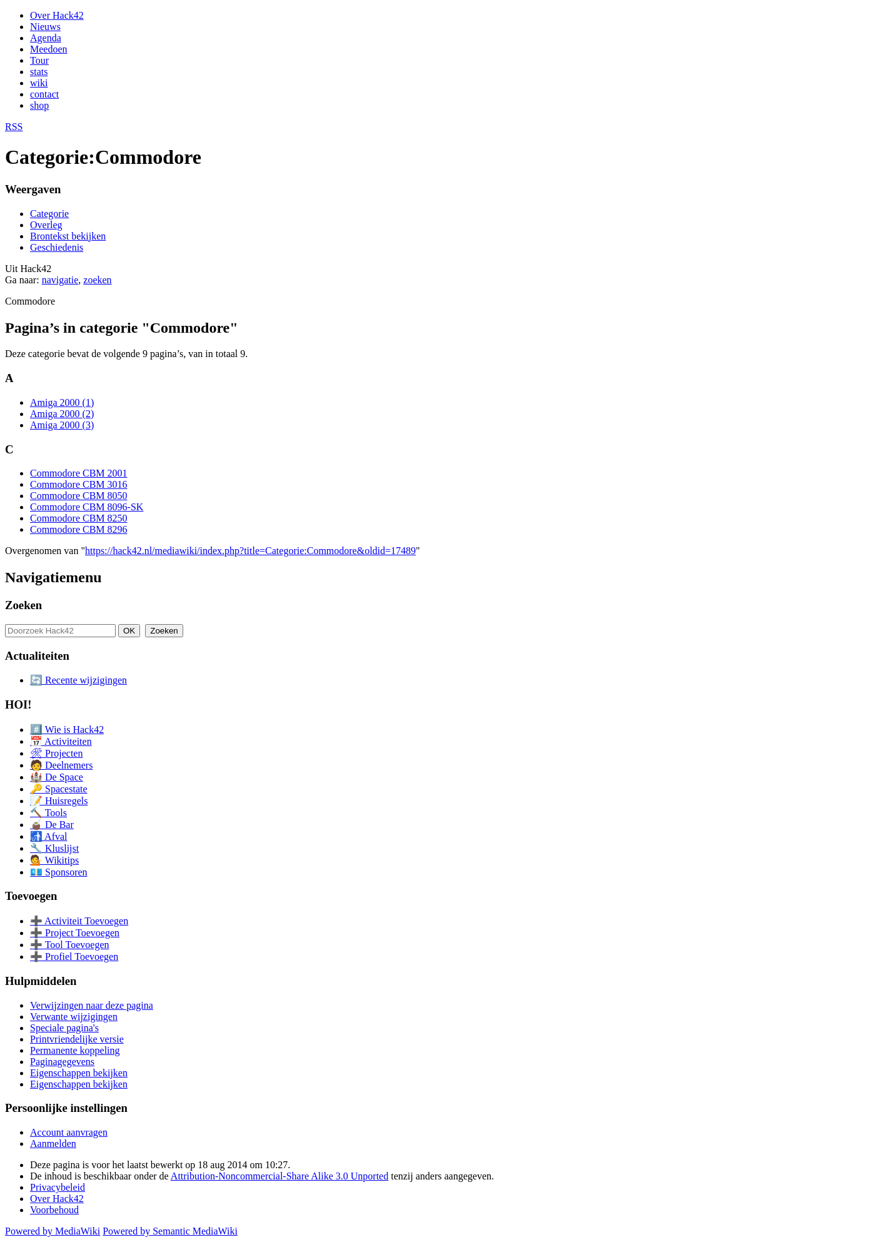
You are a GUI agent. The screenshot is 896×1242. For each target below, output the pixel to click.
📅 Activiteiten (61, 741)
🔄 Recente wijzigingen (78, 680)
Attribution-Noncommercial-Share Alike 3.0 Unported (279, 1176)
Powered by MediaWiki (52, 1231)
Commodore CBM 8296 (79, 529)
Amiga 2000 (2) (62, 413)
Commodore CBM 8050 (79, 495)
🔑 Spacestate (59, 789)
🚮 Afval (49, 836)
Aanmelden (53, 1143)
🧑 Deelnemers (61, 765)
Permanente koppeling (75, 1050)
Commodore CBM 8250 (79, 518)
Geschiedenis (56, 247)
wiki (39, 83)
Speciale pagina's (64, 1027)
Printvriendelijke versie (77, 1039)
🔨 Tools (48, 812)
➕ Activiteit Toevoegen (79, 921)
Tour (39, 60)
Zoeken (23, 605)
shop (39, 105)
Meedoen (49, 49)
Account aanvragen (69, 1132)
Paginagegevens (62, 1061)
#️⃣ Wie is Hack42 (67, 729)
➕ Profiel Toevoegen (74, 956)
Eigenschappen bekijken (79, 1073)
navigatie (60, 280)
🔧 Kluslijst (54, 848)
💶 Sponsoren (59, 872)
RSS (14, 126)
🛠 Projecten (56, 753)
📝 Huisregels (59, 800)
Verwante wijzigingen (74, 1016)
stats (39, 71)
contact (44, 94)
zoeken (97, 280)
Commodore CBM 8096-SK (86, 507)
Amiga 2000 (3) (62, 425)
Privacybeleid (57, 1187)
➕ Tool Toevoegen (69, 944)
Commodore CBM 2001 (79, 473)
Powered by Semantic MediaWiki (170, 1231)
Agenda (45, 38)
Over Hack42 (57, 15)
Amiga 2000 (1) (62, 402)
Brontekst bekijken (68, 236)
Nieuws (45, 26)
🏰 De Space (56, 777)
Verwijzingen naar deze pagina (91, 1005)
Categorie (49, 213)
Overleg (46, 225)
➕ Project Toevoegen (74, 932)
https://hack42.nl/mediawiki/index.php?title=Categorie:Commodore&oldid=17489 (250, 550)
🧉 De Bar (52, 824)
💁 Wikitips (54, 860)
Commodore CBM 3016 (79, 484)
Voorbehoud (54, 1209)
